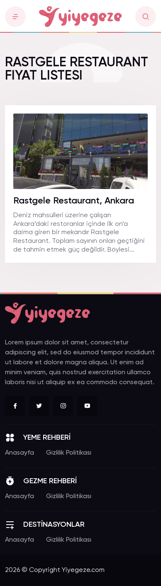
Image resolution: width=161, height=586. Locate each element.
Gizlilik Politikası (68, 453)
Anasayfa (19, 453)
